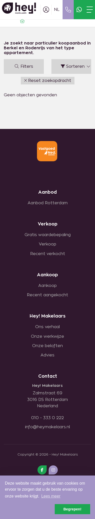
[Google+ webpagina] (53, 470)
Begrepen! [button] (72, 509)
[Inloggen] (46, 10)
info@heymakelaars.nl (47, 427)
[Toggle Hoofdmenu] (89, 9)
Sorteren (76, 66)
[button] (47, 80)
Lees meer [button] (51, 496)
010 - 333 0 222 (47, 418)
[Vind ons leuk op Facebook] (42, 470)
